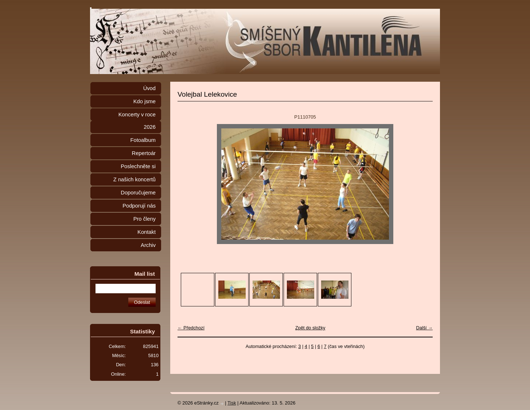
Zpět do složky (310, 327)
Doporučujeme (138, 193)
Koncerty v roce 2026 (137, 121)
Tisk (231, 403)
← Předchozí (191, 327)
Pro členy (144, 219)
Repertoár (144, 153)
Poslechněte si (138, 166)
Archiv (148, 245)
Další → (424, 327)
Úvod (149, 88)
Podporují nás (139, 206)
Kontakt (146, 232)
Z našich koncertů (134, 179)
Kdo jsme (144, 101)
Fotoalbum (143, 140)
